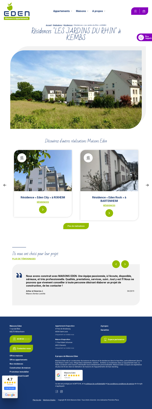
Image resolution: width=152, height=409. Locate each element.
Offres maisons (16, 356)
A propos (97, 11)
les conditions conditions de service (120, 384)
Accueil (48, 25)
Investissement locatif (19, 376)
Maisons (81, 11)
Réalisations (57, 25)
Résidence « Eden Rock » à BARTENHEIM (109, 199)
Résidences (68, 25)
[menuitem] (63, 11)
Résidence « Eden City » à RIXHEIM (43, 197)
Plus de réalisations (76, 226)
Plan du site (37, 400)
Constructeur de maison (20, 368)
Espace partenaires (113, 339)
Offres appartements (18, 360)
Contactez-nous (21, 348)
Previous (4, 185)
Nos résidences (16, 364)
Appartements (61, 11)
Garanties (105, 330)
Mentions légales (49, 400)
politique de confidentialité (95, 384)
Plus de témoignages (24, 259)
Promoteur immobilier (19, 372)
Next (147, 185)
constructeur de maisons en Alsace (84, 361)
